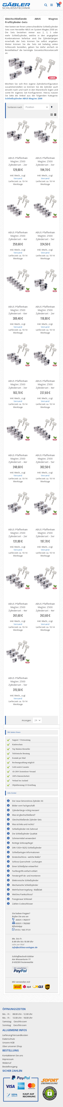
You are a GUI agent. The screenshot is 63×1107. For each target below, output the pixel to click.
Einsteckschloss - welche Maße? (26, 857)
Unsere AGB (8, 1042)
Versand (18, 178)
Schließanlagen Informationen (25, 852)
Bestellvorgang (9, 1066)
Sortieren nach (14, 107)
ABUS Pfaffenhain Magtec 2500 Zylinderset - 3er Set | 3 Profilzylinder (45, 164)
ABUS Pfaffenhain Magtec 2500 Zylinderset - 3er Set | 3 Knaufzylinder (45, 536)
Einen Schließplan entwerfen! (25, 866)
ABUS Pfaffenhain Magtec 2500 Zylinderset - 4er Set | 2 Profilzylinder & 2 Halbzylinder (45, 389)
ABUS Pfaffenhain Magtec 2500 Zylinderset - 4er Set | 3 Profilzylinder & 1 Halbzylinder (18, 464)
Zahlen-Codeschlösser (22, 903)
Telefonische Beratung (21, 753)
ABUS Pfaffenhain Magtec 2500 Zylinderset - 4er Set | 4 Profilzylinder (18, 239)
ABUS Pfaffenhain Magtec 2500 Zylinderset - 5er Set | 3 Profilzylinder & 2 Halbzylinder (45, 464)
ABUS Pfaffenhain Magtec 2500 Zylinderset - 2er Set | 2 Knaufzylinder (18, 536)
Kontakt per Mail (19, 758)
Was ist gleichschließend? (23, 815)
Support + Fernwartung (21, 740)
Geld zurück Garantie (20, 767)
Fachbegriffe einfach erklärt (24, 871)
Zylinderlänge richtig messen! (25, 810)
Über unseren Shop (12, 1046)
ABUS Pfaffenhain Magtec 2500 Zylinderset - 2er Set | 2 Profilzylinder (18, 164)
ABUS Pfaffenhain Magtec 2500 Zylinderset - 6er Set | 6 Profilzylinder (18, 313)
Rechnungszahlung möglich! (23, 762)
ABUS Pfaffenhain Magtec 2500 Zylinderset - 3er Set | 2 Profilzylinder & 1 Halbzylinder (18, 389)
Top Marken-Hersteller (21, 749)
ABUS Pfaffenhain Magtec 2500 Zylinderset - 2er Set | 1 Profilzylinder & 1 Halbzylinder (45, 315)
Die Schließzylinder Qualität (24, 833)
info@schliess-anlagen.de (24, 947)
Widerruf (6, 1062)
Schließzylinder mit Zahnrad (25, 829)
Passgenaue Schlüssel (22, 899)
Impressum (7, 1059)
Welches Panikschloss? (22, 894)
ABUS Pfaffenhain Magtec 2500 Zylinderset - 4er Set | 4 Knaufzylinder (45, 610)
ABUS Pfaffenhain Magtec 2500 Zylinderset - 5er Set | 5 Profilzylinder (45, 239)
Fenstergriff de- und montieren (26, 875)
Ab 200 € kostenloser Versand (24, 771)
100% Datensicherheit (20, 776)
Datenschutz (8, 1038)
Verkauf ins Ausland (20, 780)
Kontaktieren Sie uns (12, 1055)
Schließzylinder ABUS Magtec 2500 (23, 98)
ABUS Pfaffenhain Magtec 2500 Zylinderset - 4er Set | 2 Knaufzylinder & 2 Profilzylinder (18, 612)
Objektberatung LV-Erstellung (24, 785)
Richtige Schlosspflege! (22, 843)
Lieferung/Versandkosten (15, 1035)
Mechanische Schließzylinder (25, 885)
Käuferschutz (17, 744)
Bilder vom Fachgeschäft (23, 805)
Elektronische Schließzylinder (25, 880)
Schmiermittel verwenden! (24, 838)
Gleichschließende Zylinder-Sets (26, 819)
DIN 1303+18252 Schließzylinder (27, 847)
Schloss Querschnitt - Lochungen (27, 861)
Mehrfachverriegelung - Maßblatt (27, 889)
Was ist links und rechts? (23, 824)
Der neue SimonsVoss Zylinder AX (27, 801)
